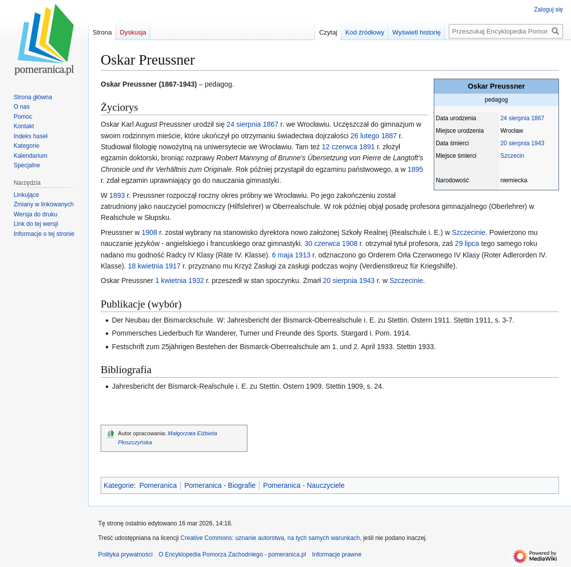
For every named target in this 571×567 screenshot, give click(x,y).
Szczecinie (468, 232)
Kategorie (119, 485)
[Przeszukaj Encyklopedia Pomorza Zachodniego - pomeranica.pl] (506, 31)
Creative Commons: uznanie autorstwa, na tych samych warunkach (270, 537)
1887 (389, 136)
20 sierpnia (514, 143)
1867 (537, 118)
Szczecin (512, 155)
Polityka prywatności (125, 554)
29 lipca (467, 243)
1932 (196, 280)
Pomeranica (158, 485)
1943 (537, 143)
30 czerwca (322, 243)
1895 (415, 169)
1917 (172, 266)
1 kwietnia (170, 280)
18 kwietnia (145, 266)
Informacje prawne (337, 554)
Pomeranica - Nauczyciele (304, 485)
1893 (117, 195)
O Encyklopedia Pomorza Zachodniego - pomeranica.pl (232, 554)
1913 (303, 255)
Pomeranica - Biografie (219, 485)
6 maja (282, 255)
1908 (149, 232)
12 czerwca (339, 147)
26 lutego (365, 136)
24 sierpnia (514, 118)
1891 (367, 147)
